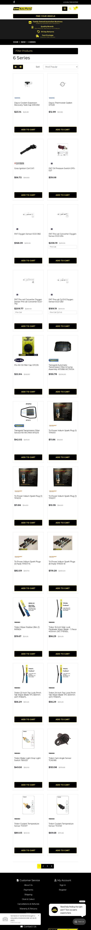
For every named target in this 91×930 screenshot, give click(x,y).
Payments (28, 890)
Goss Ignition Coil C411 (24, 168)
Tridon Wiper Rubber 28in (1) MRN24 (27, 628)
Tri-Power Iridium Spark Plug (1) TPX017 (63, 497)
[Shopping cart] (74, 8)
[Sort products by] (60, 67)
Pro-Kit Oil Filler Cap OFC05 (26, 365)
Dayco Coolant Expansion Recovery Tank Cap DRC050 (27, 104)
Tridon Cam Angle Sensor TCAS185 (60, 759)
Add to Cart (28, 129)
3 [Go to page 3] (47, 866)
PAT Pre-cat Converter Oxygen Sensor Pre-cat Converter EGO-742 (28, 301)
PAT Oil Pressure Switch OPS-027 (62, 169)
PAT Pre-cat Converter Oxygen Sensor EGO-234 (62, 235)
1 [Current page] (39, 866)
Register (63, 890)
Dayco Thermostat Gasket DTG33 (60, 104)
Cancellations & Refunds (28, 904)
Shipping (28, 894)
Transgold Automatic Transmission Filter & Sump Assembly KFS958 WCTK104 (61, 367)
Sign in (63, 885)
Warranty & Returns (28, 909)
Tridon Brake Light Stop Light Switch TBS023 (27, 759)
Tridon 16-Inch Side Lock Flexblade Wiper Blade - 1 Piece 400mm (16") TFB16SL (63, 629)
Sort (38, 67)
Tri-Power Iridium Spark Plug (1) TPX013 (28, 497)
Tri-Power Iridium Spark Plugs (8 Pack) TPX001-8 (62, 562)
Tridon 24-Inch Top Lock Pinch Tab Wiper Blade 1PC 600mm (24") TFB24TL (62, 695)
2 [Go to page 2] (43, 866)
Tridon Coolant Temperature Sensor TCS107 (26, 825)
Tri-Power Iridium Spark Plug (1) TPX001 (63, 431)
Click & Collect (28, 899)
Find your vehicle (45, 16)
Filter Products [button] (24, 51)
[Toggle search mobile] (69, 8)
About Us (28, 885)
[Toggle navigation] (64, 9)
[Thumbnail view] (15, 67)
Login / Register (70, 2)
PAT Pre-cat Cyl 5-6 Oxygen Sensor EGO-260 (61, 300)
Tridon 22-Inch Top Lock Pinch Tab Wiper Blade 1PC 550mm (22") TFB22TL (27, 695)
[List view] (20, 67)
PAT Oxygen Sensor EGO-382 (27, 234)
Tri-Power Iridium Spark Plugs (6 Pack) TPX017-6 (27, 562)
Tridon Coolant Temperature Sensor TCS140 (61, 825)
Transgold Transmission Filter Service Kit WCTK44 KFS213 (27, 431)
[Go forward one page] (51, 866)
